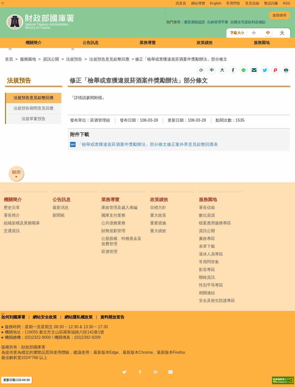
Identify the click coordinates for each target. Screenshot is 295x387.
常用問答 (233, 3)
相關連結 (207, 293)
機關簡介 (34, 43)
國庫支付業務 (113, 215)
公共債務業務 (113, 223)
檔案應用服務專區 (215, 223)
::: (2, 3)
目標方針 (158, 207)
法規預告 (74, 59)
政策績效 (205, 43)
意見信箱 (252, 3)
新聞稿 (59, 215)
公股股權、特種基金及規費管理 (121, 241)
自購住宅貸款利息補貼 (247, 22)
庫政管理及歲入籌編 (119, 207)
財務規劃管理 (113, 231)
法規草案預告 (34, 119)
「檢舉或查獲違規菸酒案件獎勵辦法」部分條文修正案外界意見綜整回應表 (148, 144)
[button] (201, 70)
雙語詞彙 (271, 3)
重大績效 (158, 231)
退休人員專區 (211, 254)
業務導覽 (148, 43)
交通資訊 (12, 231)
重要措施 (158, 223)
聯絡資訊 (207, 277)
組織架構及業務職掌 (22, 223)
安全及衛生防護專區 (217, 300)
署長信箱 (207, 207)
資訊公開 (51, 59)
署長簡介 (12, 215)
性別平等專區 (211, 285)
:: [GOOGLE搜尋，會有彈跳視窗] (165, 15)
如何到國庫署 (13, 317)
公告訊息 (91, 43)
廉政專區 (207, 238)
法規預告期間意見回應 (34, 108)
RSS (286, 3)
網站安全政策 (45, 317)
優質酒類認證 (194, 22)
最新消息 (61, 207)
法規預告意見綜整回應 (109, 59)
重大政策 (158, 215)
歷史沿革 (12, 207)
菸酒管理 (109, 251)
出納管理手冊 (217, 22)
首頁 (9, 59)
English (215, 3)
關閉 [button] (16, 172)
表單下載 (207, 246)
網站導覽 (198, 3)
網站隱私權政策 (79, 317)
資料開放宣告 (112, 317)
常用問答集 (209, 262)
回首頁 (181, 3)
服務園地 (262, 43)
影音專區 (207, 269)
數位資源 (207, 215)
